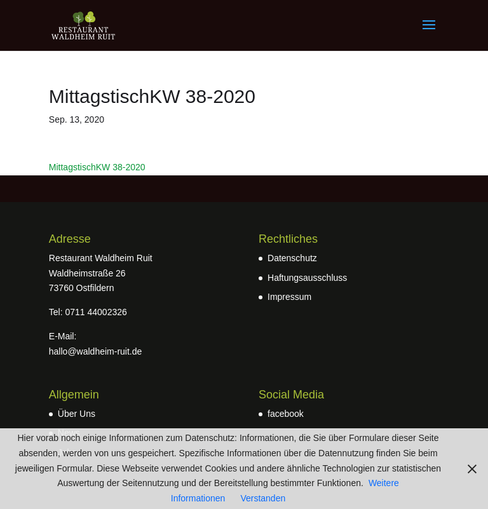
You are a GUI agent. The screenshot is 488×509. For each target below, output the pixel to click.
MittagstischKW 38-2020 (97, 167)
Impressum (289, 297)
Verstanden (262, 498)
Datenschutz (292, 258)
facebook (286, 414)
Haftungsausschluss (307, 278)
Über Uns (76, 414)
